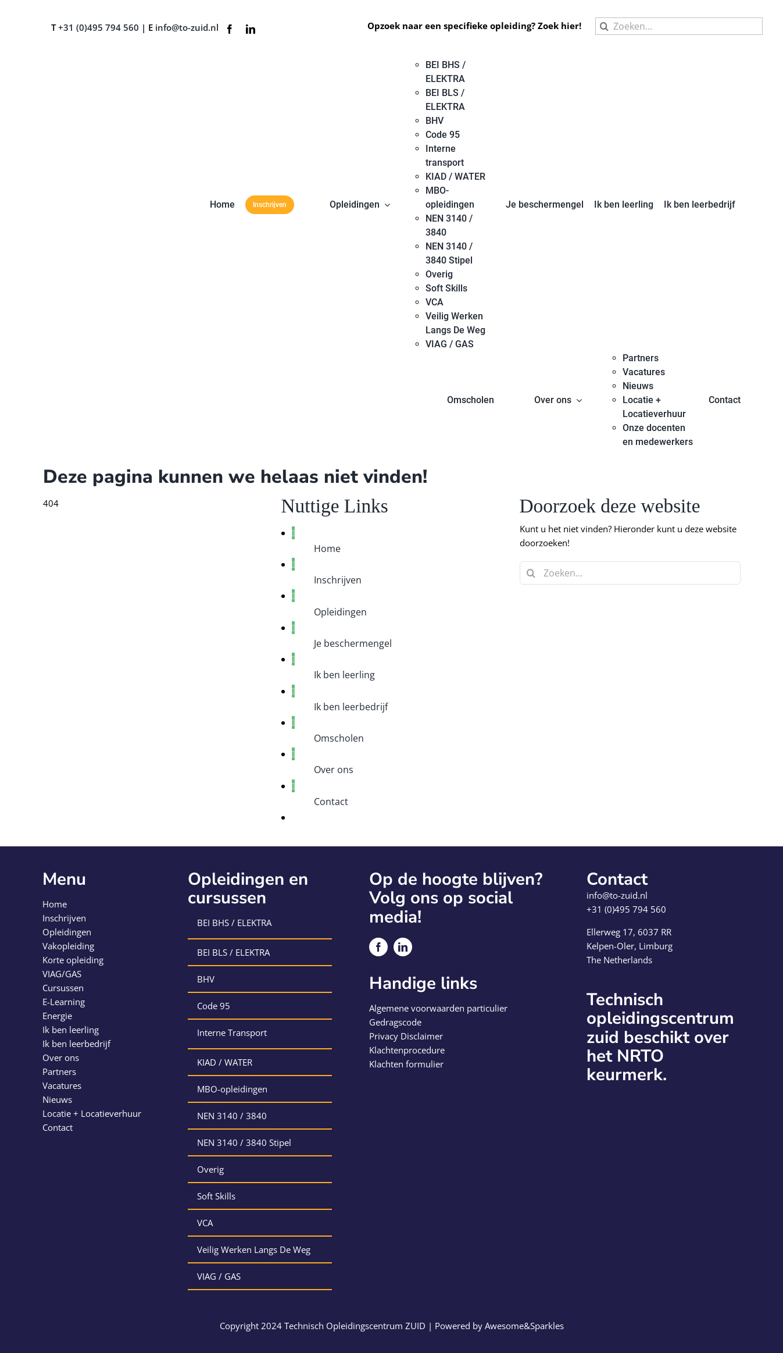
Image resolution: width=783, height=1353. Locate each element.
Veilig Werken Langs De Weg (253, 1249)
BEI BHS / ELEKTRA (234, 922)
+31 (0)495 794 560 (98, 27)
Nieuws (57, 1099)
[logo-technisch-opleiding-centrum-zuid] (84, 62)
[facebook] (229, 29)
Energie (57, 1015)
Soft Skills (216, 1196)
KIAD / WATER (224, 1062)
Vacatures (61, 1085)
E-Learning (63, 1001)
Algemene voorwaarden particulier (438, 1008)
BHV (205, 979)
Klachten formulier (406, 1064)
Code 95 (213, 1006)
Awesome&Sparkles (524, 1325)
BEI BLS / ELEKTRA (233, 952)
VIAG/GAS (61, 974)
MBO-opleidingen (232, 1089)
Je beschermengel (353, 643)
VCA (205, 1223)
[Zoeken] (604, 26)
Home (327, 548)
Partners (59, 1071)
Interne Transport (232, 1032)
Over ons (333, 769)
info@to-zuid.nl (187, 27)
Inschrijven (338, 580)
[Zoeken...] (679, 26)
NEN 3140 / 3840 (232, 1115)
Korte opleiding (72, 960)
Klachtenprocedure (407, 1050)
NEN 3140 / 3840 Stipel (244, 1142)
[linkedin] (250, 29)
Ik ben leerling (344, 674)
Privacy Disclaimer (406, 1036)
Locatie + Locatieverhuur (91, 1113)
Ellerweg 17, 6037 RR (629, 932)
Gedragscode (395, 1022)
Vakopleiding (68, 946)
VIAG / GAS (219, 1276)
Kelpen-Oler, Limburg (630, 946)
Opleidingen (340, 612)
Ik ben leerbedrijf (351, 706)
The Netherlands (619, 960)
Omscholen (339, 738)
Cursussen (63, 988)
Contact (331, 801)
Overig (210, 1169)
